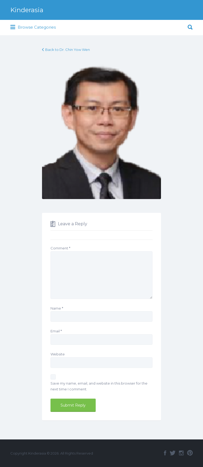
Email (56, 331)
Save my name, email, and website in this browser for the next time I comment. (98, 386)
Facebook (165, 453)
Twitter (173, 453)
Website (57, 354)
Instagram (181, 453)
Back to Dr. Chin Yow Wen (67, 49)
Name (56, 308)
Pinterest (190, 453)
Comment (60, 248)
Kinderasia (26, 10)
